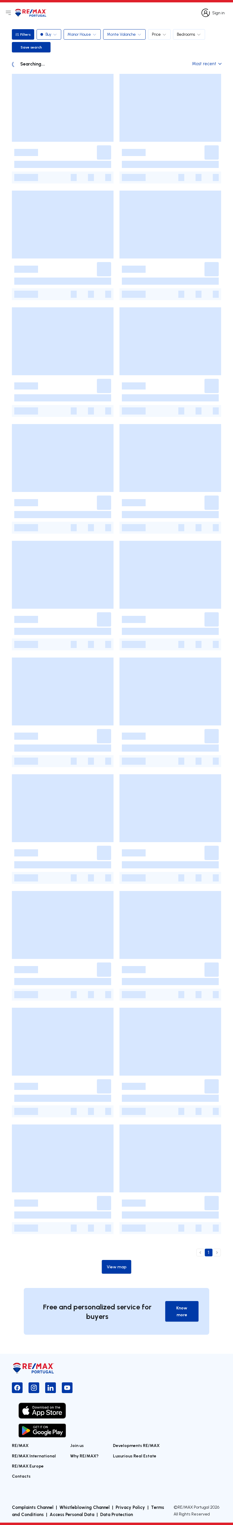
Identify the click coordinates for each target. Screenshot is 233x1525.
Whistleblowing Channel (84, 1507)
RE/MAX (20, 1445)
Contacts (21, 1476)
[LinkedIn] (50, 1387)
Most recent (206, 63)
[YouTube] (67, 1387)
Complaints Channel (32, 1507)
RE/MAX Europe (28, 1466)
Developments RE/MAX (136, 1445)
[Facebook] (17, 1387)
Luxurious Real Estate (134, 1456)
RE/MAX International (34, 1456)
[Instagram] (34, 1387)
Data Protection (116, 1514)
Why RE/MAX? (84, 1456)
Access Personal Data (72, 1514)
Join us (77, 1445)
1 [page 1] (208, 1252)
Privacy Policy (130, 1507)
